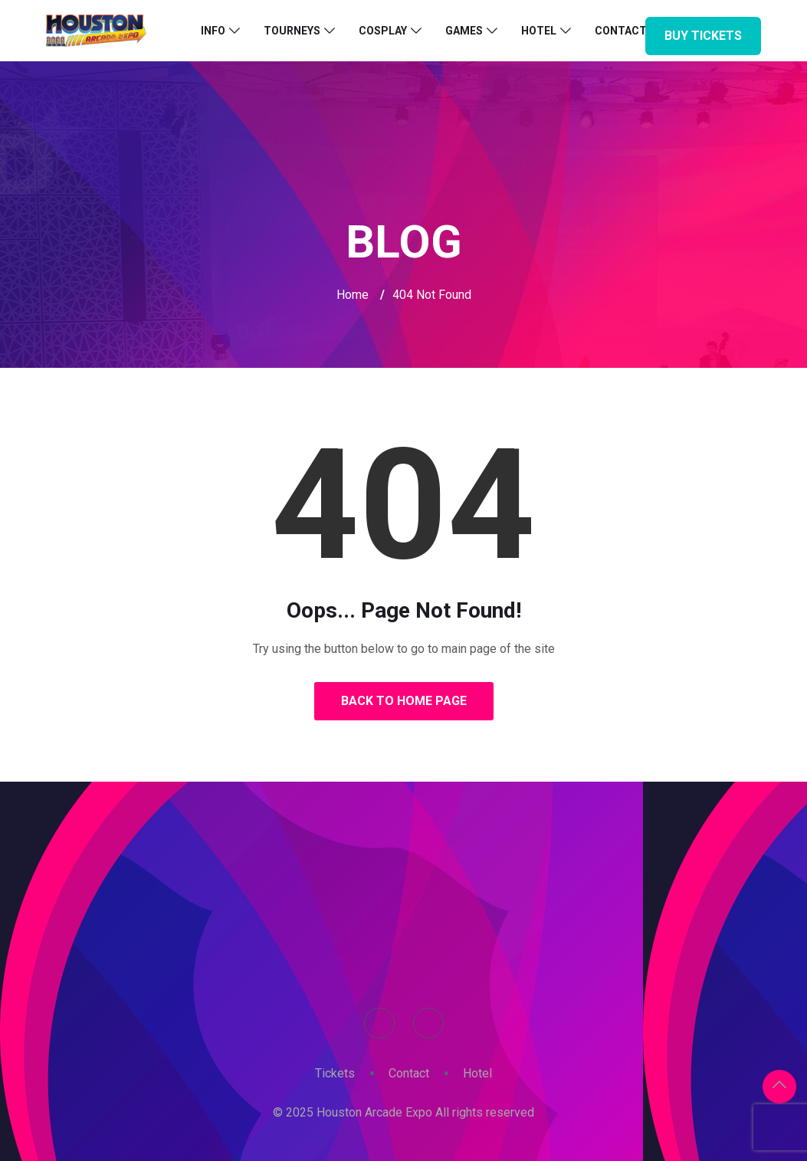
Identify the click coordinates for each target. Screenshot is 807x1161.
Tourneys (292, 31)
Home (352, 294)
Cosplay (383, 31)
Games (464, 31)
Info (213, 31)
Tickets (335, 1073)
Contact (409, 1073)
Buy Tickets (703, 35)
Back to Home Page (404, 701)
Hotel (538, 31)
